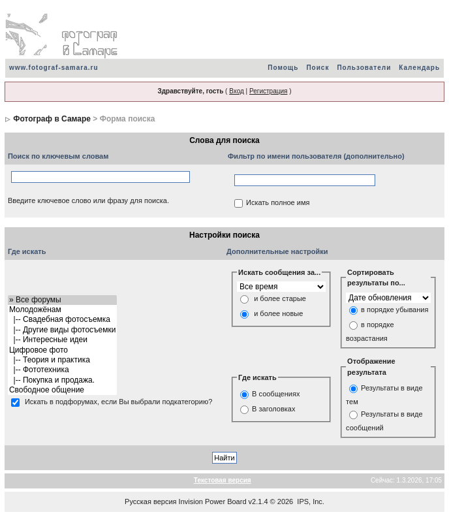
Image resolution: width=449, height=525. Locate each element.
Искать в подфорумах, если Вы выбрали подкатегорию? (118, 402)
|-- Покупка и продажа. (62, 380)
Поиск (317, 67)
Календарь (419, 67)
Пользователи (364, 67)
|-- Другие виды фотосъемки (62, 330)
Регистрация (268, 91)
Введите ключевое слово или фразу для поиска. (88, 200)
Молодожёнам (62, 310)
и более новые (278, 314)
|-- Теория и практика (62, 360)
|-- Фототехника (62, 370)
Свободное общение (62, 390)
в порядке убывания (394, 309)
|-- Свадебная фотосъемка (62, 320)
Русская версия (150, 501)
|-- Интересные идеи (62, 340)
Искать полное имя (277, 203)
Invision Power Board (213, 501)
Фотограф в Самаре (52, 118)
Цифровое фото (62, 350)
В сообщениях (276, 394)
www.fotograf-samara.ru (54, 67)
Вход (236, 91)
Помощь (283, 67)
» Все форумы (62, 300)
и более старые (280, 299)
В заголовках (273, 409)
